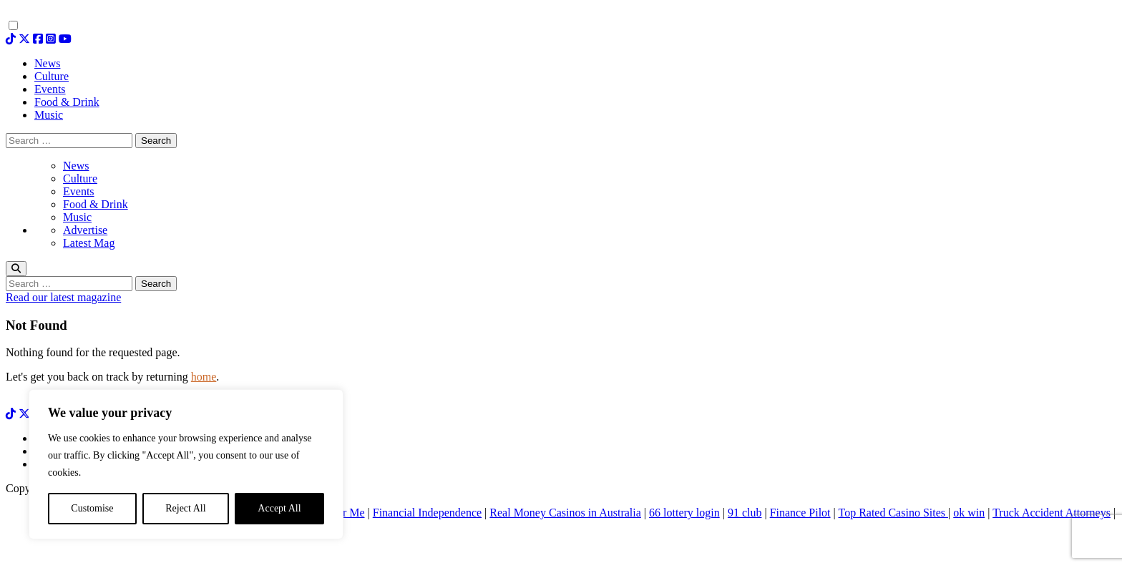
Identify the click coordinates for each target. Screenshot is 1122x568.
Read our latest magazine (63, 297)
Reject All (185, 508)
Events (78, 191)
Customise (92, 508)
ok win (969, 512)
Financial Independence (427, 512)
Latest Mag (88, 243)
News (76, 166)
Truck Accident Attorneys (1051, 512)
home (204, 377)
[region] (186, 464)
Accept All (279, 508)
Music (77, 217)
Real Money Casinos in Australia (565, 512)
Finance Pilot (800, 512)
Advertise (85, 230)
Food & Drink (95, 204)
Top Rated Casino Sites (893, 512)
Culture (80, 178)
